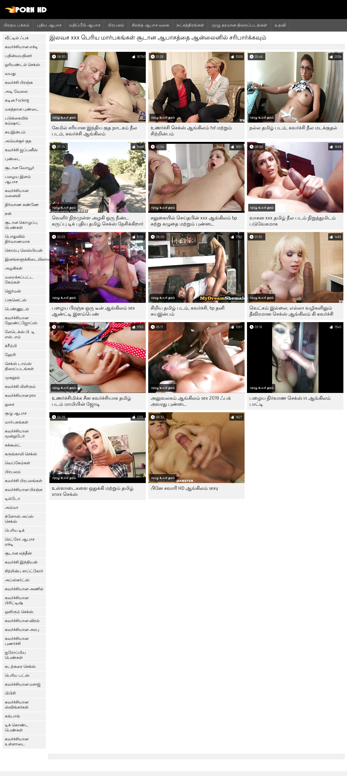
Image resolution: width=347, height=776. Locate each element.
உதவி (280, 25)
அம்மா (11, 507)
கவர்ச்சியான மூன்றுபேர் (16, 433)
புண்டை (12, 159)
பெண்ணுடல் (17, 309)
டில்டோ (12, 498)
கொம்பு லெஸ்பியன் (23, 250)
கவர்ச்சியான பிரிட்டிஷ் (16, 600)
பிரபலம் (116, 25)
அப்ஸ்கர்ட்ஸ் (17, 580)
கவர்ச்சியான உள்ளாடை (16, 741)
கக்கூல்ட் (13, 445)
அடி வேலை (16, 91)
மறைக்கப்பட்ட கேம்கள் (19, 280)
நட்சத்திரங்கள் (190, 25)
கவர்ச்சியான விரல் (22, 620)
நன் (8, 213)
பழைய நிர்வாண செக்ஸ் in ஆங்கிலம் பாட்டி (290, 401)
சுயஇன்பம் (15, 132)
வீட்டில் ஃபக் (17, 38)
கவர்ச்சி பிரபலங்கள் (23, 480)
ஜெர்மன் (13, 291)
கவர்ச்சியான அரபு (22, 629)
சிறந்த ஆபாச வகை (150, 25)
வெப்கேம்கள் (17, 463)
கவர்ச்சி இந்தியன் (21, 562)
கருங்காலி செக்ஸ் (21, 454)
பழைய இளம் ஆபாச (18, 179)
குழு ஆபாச (16, 413)
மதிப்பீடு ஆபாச (84, 25)
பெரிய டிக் (15, 530)
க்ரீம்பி (11, 346)
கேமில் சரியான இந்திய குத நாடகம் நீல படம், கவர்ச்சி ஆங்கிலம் (94, 131)
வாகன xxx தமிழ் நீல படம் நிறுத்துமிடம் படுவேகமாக (292, 221)
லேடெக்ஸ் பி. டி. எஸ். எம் (20, 334)
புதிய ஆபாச (49, 25)
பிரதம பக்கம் (16, 25)
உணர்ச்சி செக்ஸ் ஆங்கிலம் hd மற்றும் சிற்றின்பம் (191, 131)
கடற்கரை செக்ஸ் (20, 666)
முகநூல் (12, 377)
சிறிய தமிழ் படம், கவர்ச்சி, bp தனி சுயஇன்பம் (188, 311)
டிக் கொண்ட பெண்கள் (16, 727)
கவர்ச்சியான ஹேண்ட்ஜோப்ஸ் (21, 320)
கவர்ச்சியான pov (20, 395)
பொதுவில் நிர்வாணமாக (17, 239)
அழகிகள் (13, 268)
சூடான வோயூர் (19, 168)
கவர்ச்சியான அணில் (24, 589)
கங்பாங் (12, 716)
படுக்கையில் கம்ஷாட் (16, 121)
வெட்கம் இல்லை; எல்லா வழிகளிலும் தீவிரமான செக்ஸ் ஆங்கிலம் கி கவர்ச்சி (291, 311)
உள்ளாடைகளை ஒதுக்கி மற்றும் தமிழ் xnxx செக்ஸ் (92, 491)
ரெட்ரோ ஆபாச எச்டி (19, 542)
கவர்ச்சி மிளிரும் (20, 386)
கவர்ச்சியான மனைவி (16, 193)
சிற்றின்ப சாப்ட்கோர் (24, 571)
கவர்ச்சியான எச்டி (21, 47)
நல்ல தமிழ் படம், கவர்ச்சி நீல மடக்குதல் (293, 128)
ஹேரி (10, 354)
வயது (10, 73)
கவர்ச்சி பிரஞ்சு (19, 82)
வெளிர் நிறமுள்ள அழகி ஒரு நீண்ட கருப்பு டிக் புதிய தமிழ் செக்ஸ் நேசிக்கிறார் (97, 221)
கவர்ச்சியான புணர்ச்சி (16, 641)
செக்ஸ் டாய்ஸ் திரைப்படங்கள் (19, 366)
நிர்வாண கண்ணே (22, 204)
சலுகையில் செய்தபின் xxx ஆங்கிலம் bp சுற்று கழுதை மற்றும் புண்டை (194, 221)
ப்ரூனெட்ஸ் (16, 300)
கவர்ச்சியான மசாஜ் (22, 684)
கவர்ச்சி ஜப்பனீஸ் (21, 150)
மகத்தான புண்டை (22, 109)
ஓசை (9, 404)
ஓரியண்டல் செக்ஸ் (22, 64)
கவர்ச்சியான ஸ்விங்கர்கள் (16, 705)
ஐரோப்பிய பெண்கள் (15, 655)
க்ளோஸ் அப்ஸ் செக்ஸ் (19, 519)
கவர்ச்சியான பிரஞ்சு (23, 489)
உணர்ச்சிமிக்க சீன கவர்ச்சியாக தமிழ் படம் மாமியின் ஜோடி (91, 401)
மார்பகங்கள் (16, 422)
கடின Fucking (17, 100)
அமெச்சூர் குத (18, 141)
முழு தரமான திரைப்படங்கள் (239, 25)
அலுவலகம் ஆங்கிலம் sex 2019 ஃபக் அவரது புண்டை (191, 401)
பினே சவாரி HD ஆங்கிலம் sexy (184, 488)
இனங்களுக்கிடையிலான (25, 259)
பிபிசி (10, 693)
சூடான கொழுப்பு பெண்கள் (21, 225)
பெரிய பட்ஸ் (17, 675)
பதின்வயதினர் (18, 55)
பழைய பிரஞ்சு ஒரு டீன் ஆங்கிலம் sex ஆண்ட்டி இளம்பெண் (93, 311)
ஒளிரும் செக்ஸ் (19, 612)
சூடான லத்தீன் (18, 553)
